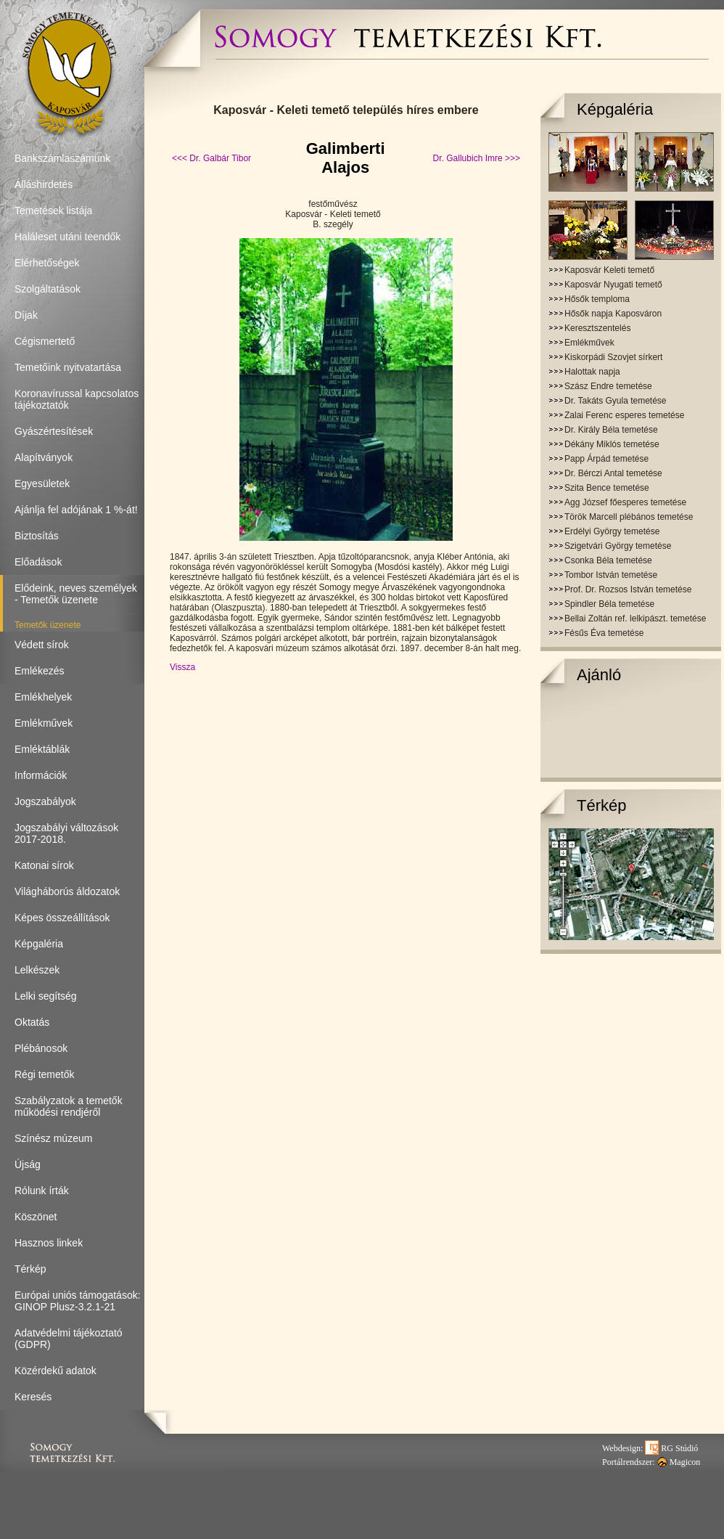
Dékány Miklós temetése (611, 444)
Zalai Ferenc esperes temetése (624, 415)
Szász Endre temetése (608, 386)
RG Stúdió (671, 1448)
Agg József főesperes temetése (625, 502)
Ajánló (599, 675)
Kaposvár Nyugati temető (613, 284)
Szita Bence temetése (606, 488)
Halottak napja (592, 372)
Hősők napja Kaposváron (613, 314)
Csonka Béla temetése (608, 560)
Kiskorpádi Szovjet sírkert (613, 357)
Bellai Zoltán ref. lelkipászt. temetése (635, 618)
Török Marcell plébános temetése (628, 517)
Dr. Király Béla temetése (611, 430)
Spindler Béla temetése (609, 604)
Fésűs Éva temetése (603, 633)
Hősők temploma (597, 299)
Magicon (679, 1462)
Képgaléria (615, 109)
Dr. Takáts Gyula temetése (615, 401)
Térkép (601, 805)
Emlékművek (589, 343)
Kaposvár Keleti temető (609, 270)
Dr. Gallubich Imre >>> (476, 158)
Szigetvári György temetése (617, 546)
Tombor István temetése (610, 575)
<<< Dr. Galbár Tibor (211, 158)
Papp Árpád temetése (606, 459)
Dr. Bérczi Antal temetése (613, 473)
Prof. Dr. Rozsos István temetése (627, 589)
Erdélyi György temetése (611, 531)
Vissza (182, 667)
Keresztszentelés (597, 328)
